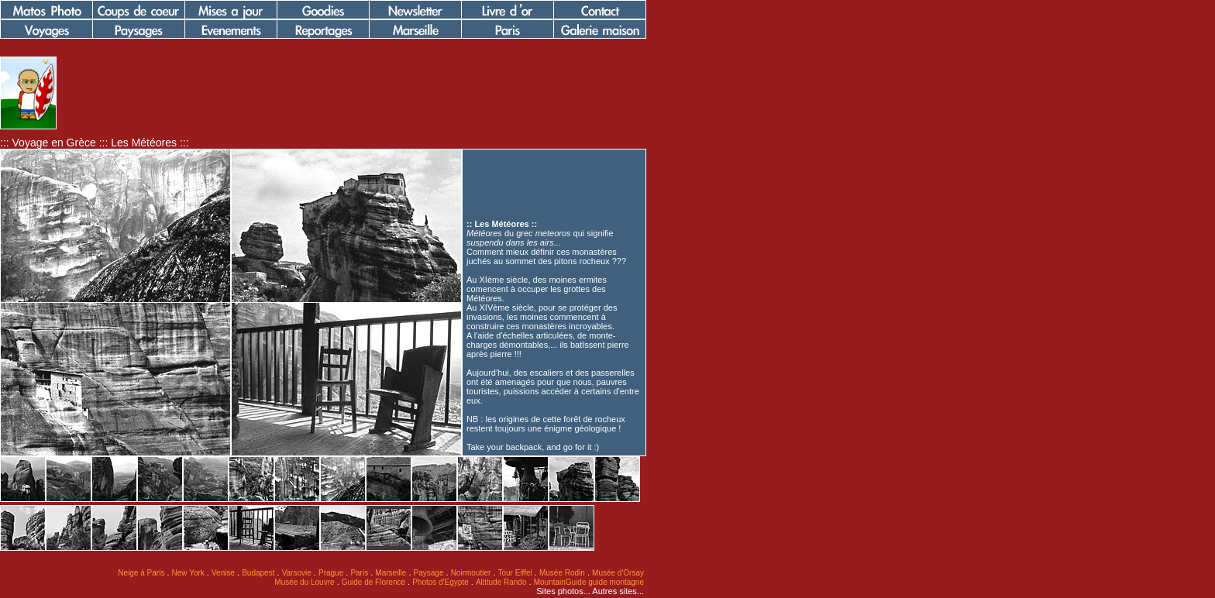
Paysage (429, 573)
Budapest (258, 573)
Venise (223, 573)
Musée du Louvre (304, 582)
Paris (359, 573)
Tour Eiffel (515, 573)
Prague (330, 573)
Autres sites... (618, 591)
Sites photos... (563, 591)
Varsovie (296, 573)
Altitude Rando (501, 582)
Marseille (390, 573)
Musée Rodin (562, 573)
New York (188, 573)
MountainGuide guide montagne (589, 582)
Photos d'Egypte (440, 582)
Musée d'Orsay (618, 573)
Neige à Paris (141, 573)
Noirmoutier (471, 573)
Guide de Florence (373, 582)
